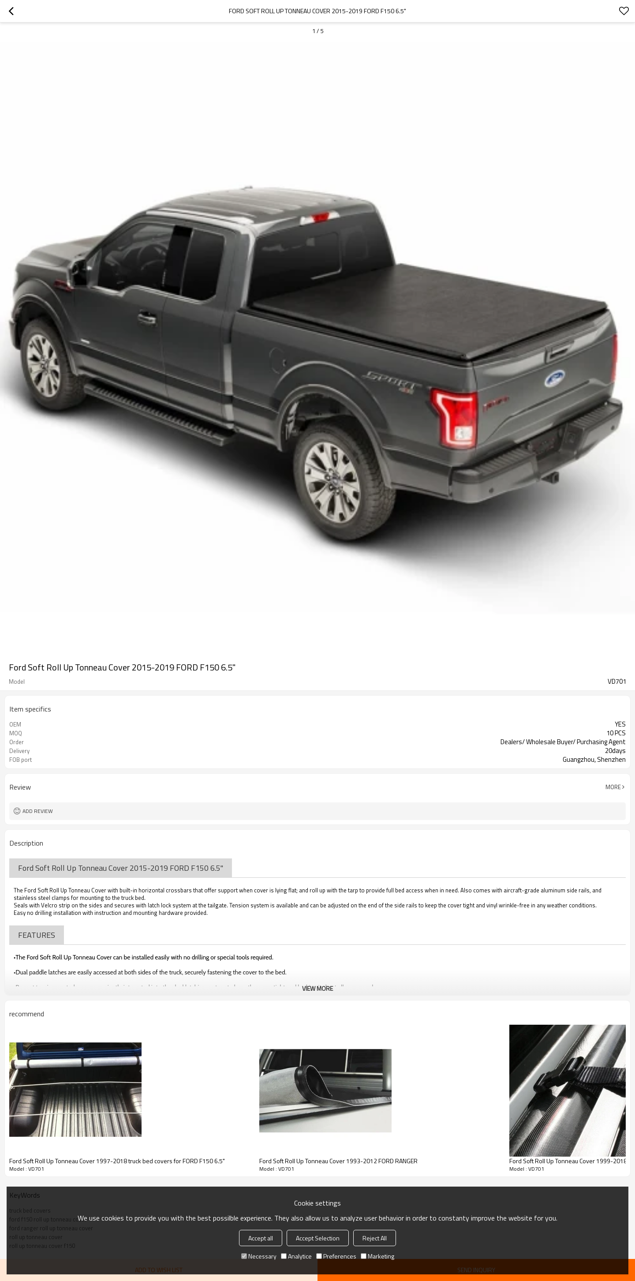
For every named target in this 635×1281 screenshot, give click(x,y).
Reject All (374, 1238)
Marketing (377, 1256)
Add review (37, 811)
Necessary (258, 1256)
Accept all (260, 1238)
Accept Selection (318, 1238)
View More (317, 988)
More (613, 787)
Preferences (336, 1256)
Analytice (296, 1256)
